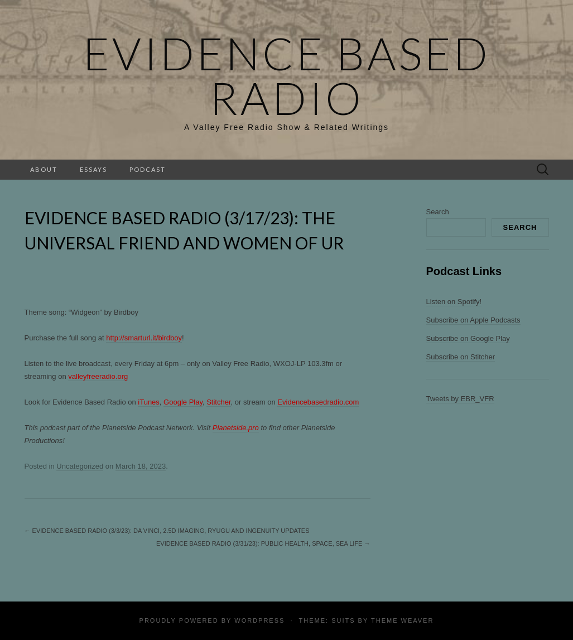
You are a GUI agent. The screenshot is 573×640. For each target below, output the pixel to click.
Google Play (183, 402)
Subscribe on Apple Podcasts (473, 320)
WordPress (259, 620)
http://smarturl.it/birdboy (144, 338)
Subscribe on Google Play (468, 338)
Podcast (147, 169)
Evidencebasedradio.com (318, 402)
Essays (93, 169)
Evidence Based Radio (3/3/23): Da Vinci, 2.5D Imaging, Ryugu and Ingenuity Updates (167, 530)
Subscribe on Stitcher (460, 357)
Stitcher (218, 402)
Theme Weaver (402, 620)
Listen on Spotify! (454, 301)
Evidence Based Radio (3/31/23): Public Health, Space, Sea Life (263, 543)
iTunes (149, 402)
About (43, 169)
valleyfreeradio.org (98, 376)
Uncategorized (79, 466)
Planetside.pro (236, 428)
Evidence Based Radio (286, 75)
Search (437, 212)
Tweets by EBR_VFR (460, 398)
